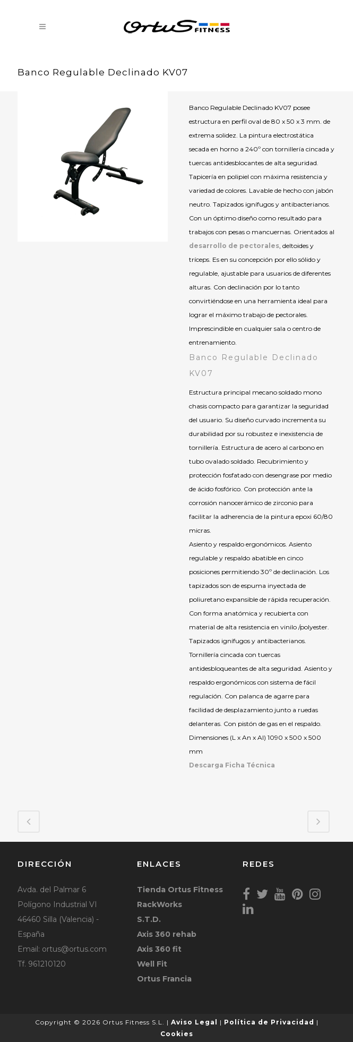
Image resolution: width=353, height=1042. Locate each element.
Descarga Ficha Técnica (232, 765)
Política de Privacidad (269, 1022)
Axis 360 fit (159, 949)
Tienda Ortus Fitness (180, 889)
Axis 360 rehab (166, 934)
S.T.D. (149, 919)
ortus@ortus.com (74, 949)
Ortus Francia (164, 979)
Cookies (176, 1034)
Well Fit (152, 964)
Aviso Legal (194, 1022)
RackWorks (159, 904)
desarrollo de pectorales (234, 246)
